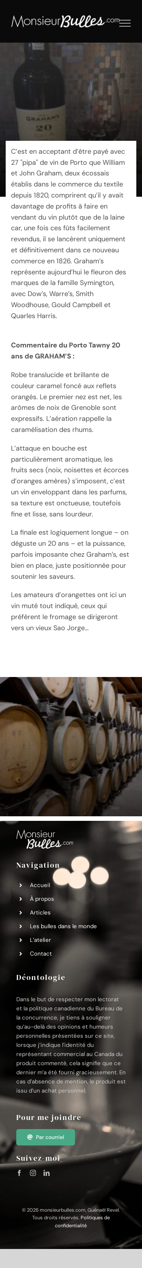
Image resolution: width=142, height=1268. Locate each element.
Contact (41, 953)
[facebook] (19, 1173)
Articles (40, 912)
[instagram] (33, 1173)
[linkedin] (47, 1173)
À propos (42, 899)
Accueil (40, 885)
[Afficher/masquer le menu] (125, 23)
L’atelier (40, 940)
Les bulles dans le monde (63, 926)
